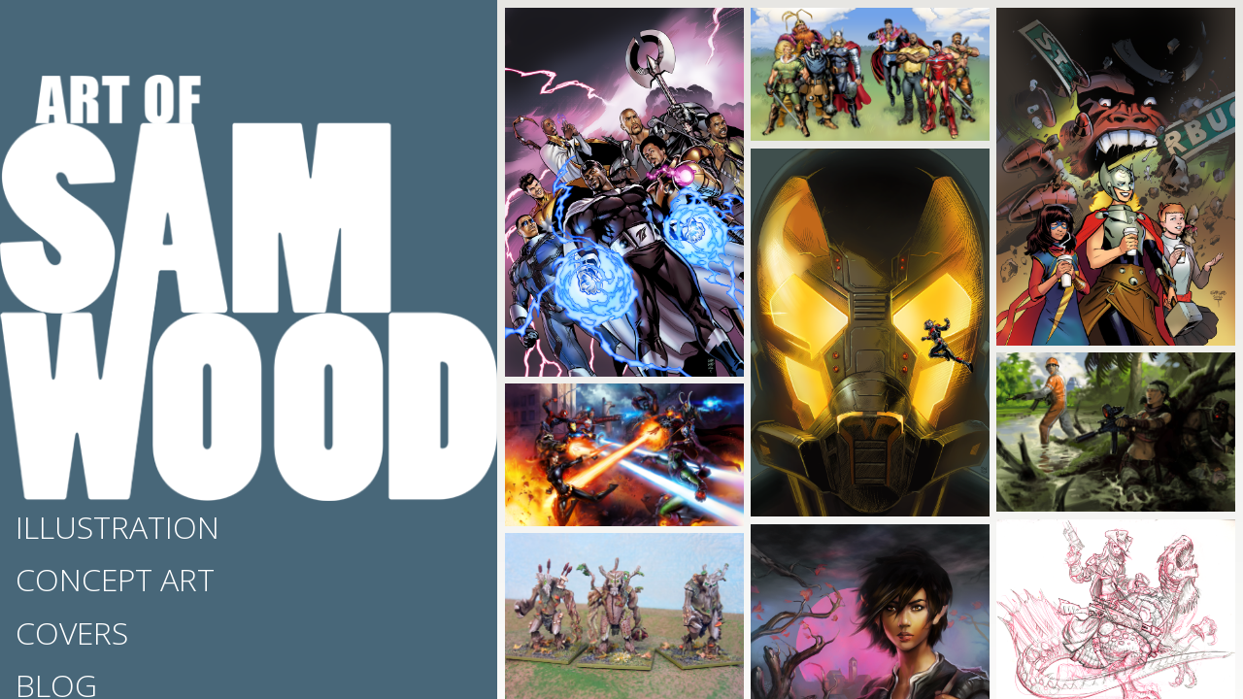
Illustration (117, 527)
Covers (72, 632)
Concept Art (115, 579)
